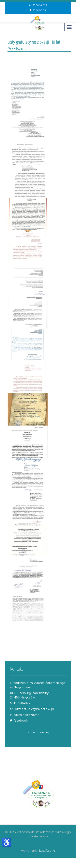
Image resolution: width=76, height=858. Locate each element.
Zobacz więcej (38, 732)
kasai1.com (47, 851)
